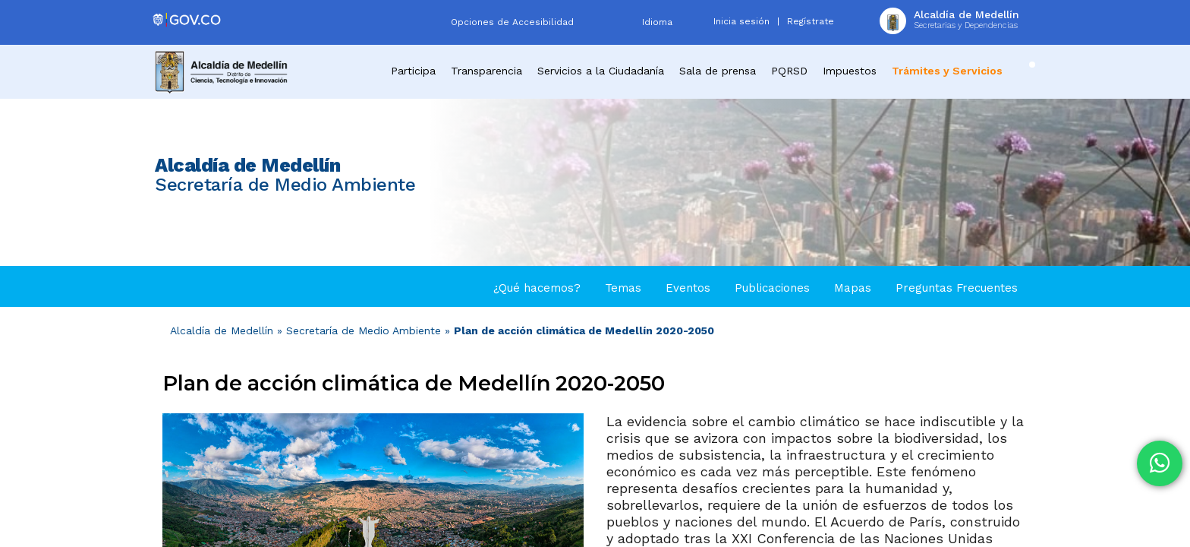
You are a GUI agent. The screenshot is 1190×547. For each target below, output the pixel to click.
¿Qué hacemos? (537, 288)
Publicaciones (772, 288)
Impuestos (850, 71)
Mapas (852, 288)
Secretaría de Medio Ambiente (363, 330)
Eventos (688, 288)
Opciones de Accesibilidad (512, 22)
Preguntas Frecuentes (957, 288)
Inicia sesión (741, 21)
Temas (623, 288)
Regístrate (810, 21)
